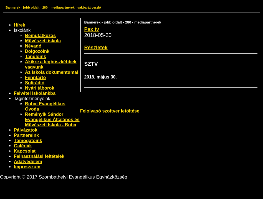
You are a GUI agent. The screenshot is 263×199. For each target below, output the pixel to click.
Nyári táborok (39, 87)
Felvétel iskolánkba (34, 93)
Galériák (23, 145)
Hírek (19, 24)
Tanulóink (35, 56)
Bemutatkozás (40, 35)
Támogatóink (28, 140)
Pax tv (91, 29)
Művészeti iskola (43, 40)
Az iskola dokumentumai (51, 72)
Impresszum (27, 166)
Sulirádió (34, 82)
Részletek (95, 47)
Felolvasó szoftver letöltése (109, 110)
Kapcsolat (25, 150)
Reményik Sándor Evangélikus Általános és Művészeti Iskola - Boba (52, 119)
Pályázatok (25, 129)
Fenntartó (35, 77)
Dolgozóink (37, 51)
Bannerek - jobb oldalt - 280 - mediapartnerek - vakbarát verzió (53, 7)
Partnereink (26, 135)
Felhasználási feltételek (39, 156)
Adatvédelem (28, 161)
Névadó (33, 45)
